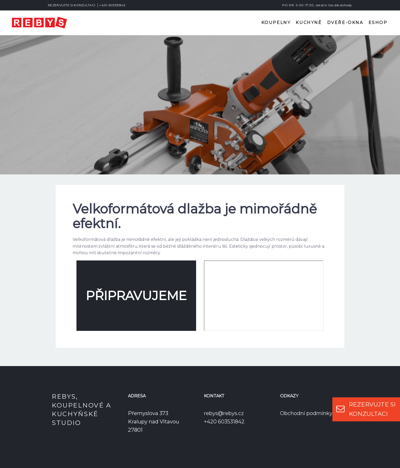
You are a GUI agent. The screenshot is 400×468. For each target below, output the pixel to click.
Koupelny (276, 22)
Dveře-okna (345, 22)
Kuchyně (309, 22)
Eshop (378, 22)
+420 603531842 (112, 5)
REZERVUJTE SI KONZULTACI (71, 5)
